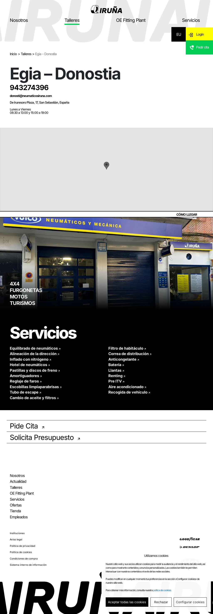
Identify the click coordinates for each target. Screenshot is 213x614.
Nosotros (19, 20)
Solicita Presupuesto (42, 437)
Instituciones (17, 533)
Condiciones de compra (24, 558)
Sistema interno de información (28, 564)
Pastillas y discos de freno (33, 370)
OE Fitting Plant (130, 20)
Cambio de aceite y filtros (33, 398)
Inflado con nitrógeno (29, 359)
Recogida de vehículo (127, 392)
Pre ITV (115, 381)
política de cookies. (162, 590)
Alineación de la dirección (33, 354)
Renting (115, 376)
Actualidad (18, 481)
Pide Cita (24, 426)
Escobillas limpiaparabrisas (34, 387)
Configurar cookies (190, 602)
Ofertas (16, 505)
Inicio (13, 54)
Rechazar (161, 602)
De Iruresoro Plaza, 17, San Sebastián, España (39, 102)
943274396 (29, 87)
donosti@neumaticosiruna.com (31, 96)
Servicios (191, 20)
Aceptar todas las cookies (127, 602)
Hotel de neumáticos (28, 365)
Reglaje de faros (24, 381)
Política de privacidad (22, 545)
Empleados (19, 517)
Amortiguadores (24, 376)
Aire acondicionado (126, 387)
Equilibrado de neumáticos (34, 348)
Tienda (15, 511)
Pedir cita (202, 49)
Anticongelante (122, 359)
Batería (114, 365)
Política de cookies (21, 552)
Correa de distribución (128, 354)
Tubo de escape (24, 392)
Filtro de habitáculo (125, 348)
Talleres (71, 20)
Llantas (114, 370)
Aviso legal (16, 539)
